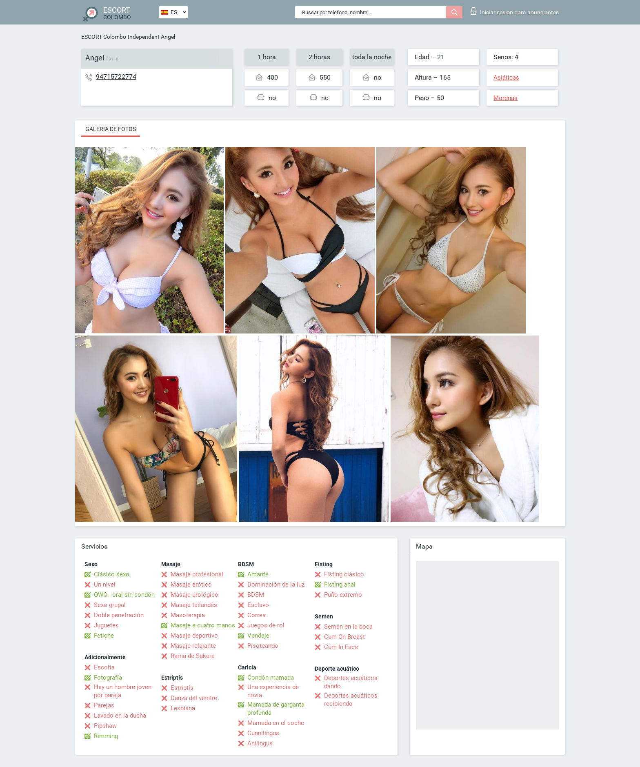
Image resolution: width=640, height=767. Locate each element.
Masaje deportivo (194, 635)
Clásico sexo (111, 574)
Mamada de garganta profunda (275, 708)
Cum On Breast (344, 636)
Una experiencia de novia (273, 691)
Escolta (104, 667)
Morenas (505, 98)
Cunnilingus (263, 733)
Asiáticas (506, 77)
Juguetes (106, 625)
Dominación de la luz (275, 584)
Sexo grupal (110, 605)
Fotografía (108, 677)
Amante (258, 574)
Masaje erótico (191, 584)
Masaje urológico (194, 594)
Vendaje (258, 635)
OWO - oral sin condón (124, 594)
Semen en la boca (348, 626)
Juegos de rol (265, 625)
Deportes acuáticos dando (351, 682)
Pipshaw (105, 725)
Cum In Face (341, 647)
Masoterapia (188, 615)
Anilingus (260, 743)
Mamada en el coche (275, 723)
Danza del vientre (194, 698)
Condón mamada (270, 677)
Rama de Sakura (193, 656)
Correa (256, 615)
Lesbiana (183, 708)
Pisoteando (262, 645)
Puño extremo (343, 594)
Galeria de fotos (110, 129)
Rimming (106, 736)
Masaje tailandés (194, 605)
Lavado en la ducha (120, 715)
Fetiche (104, 635)
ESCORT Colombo (103, 36)
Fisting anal (340, 584)
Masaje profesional (197, 574)
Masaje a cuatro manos (203, 625)
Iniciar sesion (515, 11)
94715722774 (116, 76)
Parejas (104, 705)
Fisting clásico (344, 574)
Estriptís (182, 687)
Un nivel (105, 584)
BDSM (255, 594)
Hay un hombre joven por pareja (122, 691)
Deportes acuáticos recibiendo (351, 699)
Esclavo (258, 605)
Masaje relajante (193, 645)
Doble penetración (119, 615)
